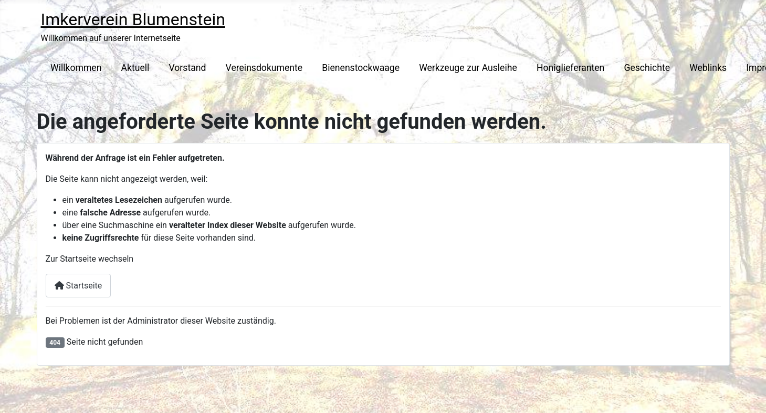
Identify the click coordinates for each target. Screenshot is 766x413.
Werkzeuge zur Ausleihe (468, 68)
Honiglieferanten (570, 68)
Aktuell (135, 68)
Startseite (78, 286)
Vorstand (187, 68)
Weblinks (708, 68)
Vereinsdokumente (264, 68)
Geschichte (647, 68)
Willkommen (75, 68)
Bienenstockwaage (361, 68)
